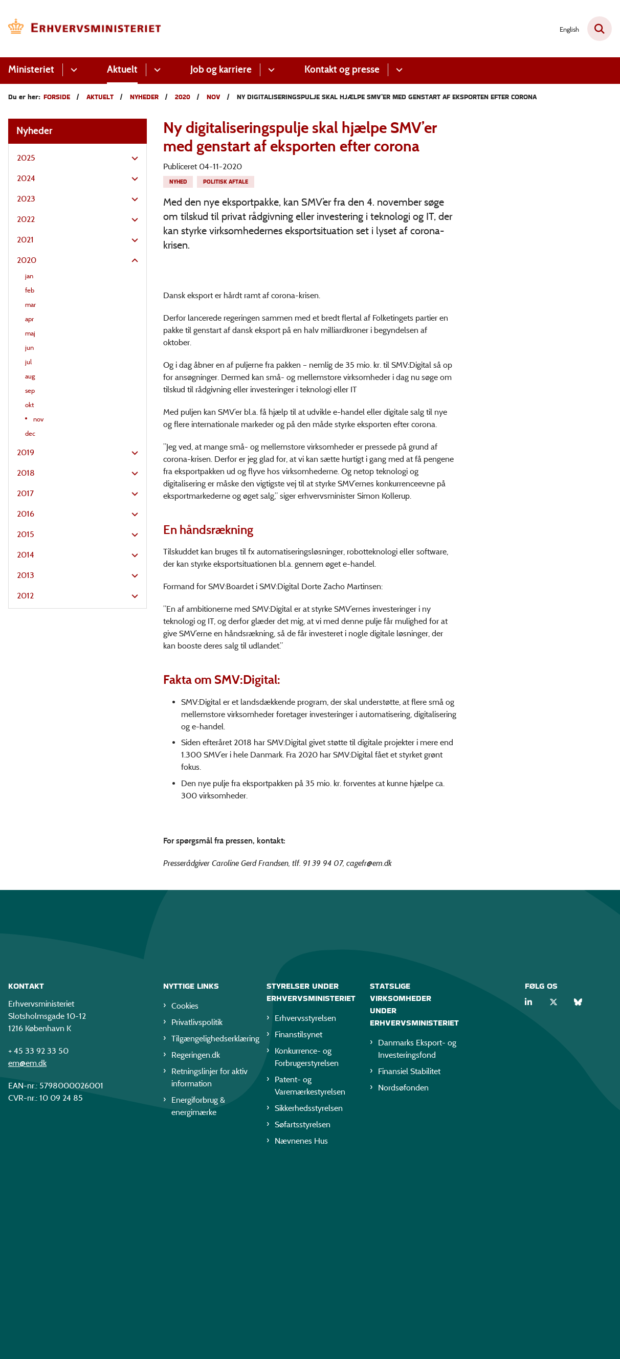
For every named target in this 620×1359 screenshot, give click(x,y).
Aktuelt (122, 69)
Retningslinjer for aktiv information (209, 1263)
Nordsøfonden (403, 1273)
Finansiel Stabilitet (409, 1256)
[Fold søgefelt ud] (599, 28)
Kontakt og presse (342, 69)
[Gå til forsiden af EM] (81, 28)
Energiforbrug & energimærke (198, 1291)
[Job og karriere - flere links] (270, 69)
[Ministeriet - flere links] (72, 69)
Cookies (184, 1191)
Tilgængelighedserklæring (210, 1224)
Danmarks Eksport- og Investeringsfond (417, 1234)
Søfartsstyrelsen (302, 1310)
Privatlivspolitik (197, 1207)
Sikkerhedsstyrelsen (309, 1293)
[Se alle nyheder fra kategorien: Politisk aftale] (225, 182)
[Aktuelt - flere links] (156, 69)
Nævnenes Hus (301, 1326)
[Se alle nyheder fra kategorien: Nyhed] (178, 182)
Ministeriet (31, 69)
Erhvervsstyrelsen (305, 1203)
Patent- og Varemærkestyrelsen (310, 1271)
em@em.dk (27, 1248)
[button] (132, 158)
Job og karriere (221, 69)
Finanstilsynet (298, 1219)
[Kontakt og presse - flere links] (398, 69)
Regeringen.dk (195, 1240)
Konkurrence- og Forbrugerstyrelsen (307, 1242)
